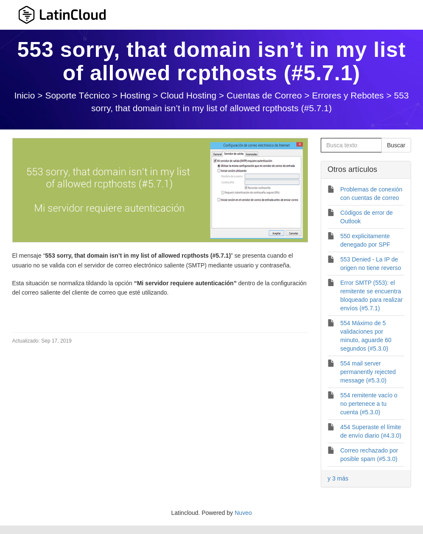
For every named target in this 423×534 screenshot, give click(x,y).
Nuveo (243, 512)
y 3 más (338, 478)
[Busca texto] (351, 145)
